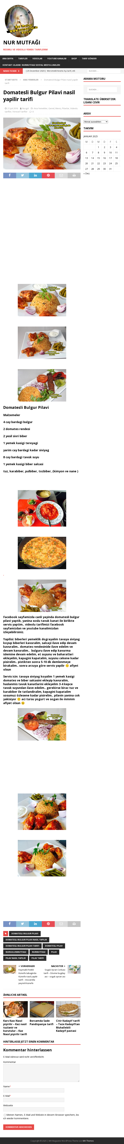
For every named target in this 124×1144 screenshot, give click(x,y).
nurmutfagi (38, 952)
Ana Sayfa (7, 58)
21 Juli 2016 (12, 108)
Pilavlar (65, 108)
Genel (51, 108)
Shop (74, 58)
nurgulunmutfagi (16, 952)
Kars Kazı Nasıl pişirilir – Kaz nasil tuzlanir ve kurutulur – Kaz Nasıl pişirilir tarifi (15, 1027)
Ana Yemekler (40, 108)
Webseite (8, 1105)
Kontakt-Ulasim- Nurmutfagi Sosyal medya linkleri (31, 65)
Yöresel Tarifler (19, 111)
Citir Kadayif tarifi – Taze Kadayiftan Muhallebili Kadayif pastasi (68, 1026)
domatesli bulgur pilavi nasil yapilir (26, 939)
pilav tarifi (37, 958)
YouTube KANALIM (56, 58)
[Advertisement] (42, 231)
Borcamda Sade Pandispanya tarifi (41, 1022)
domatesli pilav (54, 945)
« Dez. (86, 173)
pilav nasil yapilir (16, 958)
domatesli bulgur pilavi (24, 933)
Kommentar (9, 1062)
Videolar (37, 58)
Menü (58, 108)
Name (6, 1086)
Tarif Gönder (89, 58)
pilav (54, 952)
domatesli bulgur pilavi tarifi (22, 945)
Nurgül (25, 108)
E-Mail (6, 1095)
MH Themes (88, 1140)
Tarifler (22, 58)
